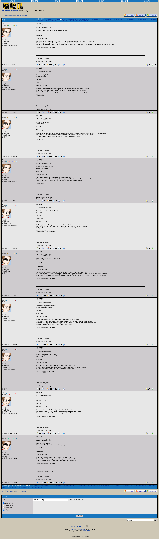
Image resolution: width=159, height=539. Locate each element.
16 (66, 19)
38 (107, 19)
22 (77, 19)
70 (46, 21)
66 (39, 21)
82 (68, 21)
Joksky (80, 529)
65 (37, 21)
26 (85, 19)
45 (120, 19)
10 (55, 19)
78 (61, 21)
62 (151, 19)
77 (59, 21)
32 (96, 19)
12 (59, 19)
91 (85, 21)
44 (118, 19)
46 (121, 19)
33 (97, 19)
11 (57, 19)
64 (155, 19)
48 (125, 19)
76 (57, 21)
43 (116, 19)
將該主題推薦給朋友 (21, 15)
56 (140, 19)
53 (134, 19)
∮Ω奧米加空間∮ (6, 11)
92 (87, 21)
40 (110, 19)
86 (76, 21)
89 (81, 21)
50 (129, 19)
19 (72, 19)
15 (64, 19)
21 (75, 19)
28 (88, 19)
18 (70, 19)
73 (52, 21)
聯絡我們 (73, 526)
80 (64, 21)
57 (142, 19)
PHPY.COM (86, 531)
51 (131, 19)
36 (103, 19)
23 (79, 19)
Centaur (73, 529)
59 (145, 19)
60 (147, 19)
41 (112, 19)
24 (81, 19)
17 (68, 19)
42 (114, 19)
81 (66, 21)
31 (94, 19)
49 (127, 19)
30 (92, 19)
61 (149, 19)
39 (109, 19)
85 (74, 21)
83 (70, 21)
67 (41, 21)
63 (153, 19)
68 (42, 21)
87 (77, 21)
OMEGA (79, 526)
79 (63, 21)
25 (83, 19)
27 (86, 19)
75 (55, 21)
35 (101, 19)
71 (48, 21)
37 (105, 19)
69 (44, 21)
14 (62, 19)
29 (90, 19)
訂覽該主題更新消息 (8, 15)
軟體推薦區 (14, 11)
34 (99, 19)
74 (53, 21)
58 (144, 19)
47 (123, 19)
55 (138, 19)
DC (84, 529)
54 (136, 19)
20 (74, 19)
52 (132, 19)
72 (50, 21)
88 (79, 21)
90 (83, 21)
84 (72, 21)
